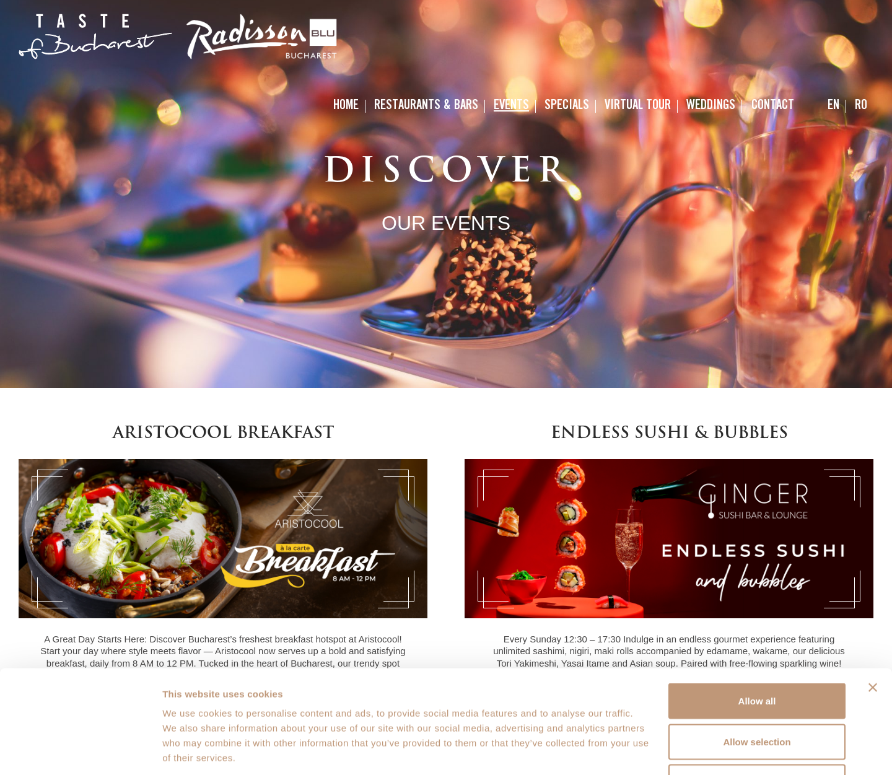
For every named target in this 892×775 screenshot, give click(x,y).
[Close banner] (872, 599)
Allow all (757, 612)
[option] (446, 194)
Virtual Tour (638, 106)
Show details (650, 750)
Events (511, 106)
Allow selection (756, 653)
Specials (566, 106)
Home (346, 106)
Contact (772, 106)
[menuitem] (833, 106)
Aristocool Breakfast (223, 434)
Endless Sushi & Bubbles (669, 434)
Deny (757, 693)
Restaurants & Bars (426, 106)
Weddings (710, 106)
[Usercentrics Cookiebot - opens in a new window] (80, 751)
